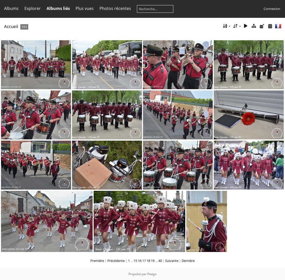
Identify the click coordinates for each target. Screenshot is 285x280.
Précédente (116, 260)
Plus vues (85, 8)
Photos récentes (115, 8)
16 (139, 260)
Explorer (32, 8)
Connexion (272, 8)
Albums (11, 8)
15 (135, 260)
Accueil (11, 26)
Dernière (188, 260)
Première (97, 260)
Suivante (171, 260)
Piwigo (151, 274)
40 (160, 260)
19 (152, 260)
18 (148, 260)
